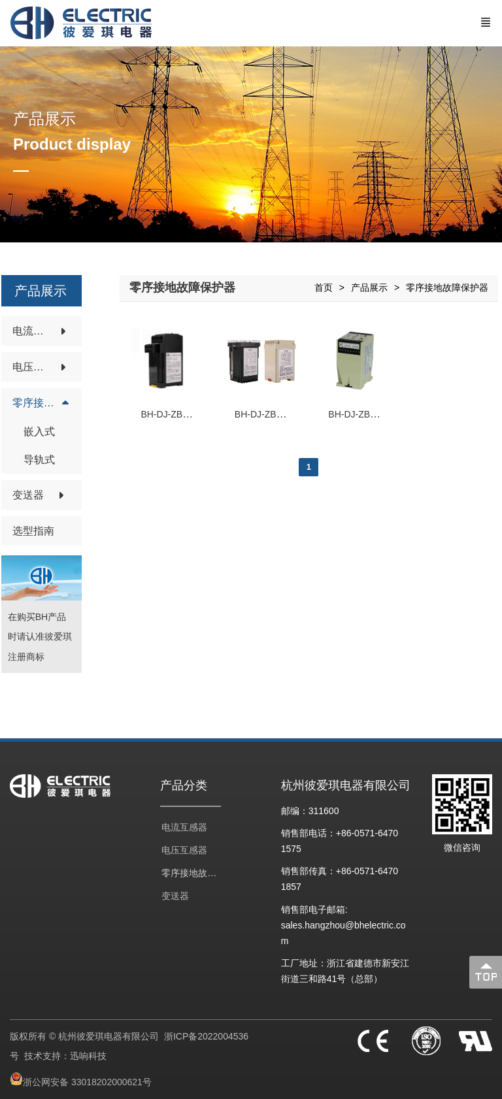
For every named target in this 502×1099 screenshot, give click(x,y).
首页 (323, 287)
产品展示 (369, 287)
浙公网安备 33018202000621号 (87, 1082)
